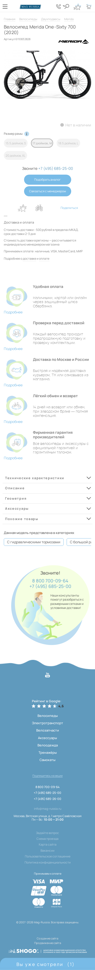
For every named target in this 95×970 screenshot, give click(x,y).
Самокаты (47, 760)
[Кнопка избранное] (77, 6)
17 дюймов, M (42, 143)
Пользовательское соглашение (47, 856)
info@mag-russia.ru (47, 809)
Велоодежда (47, 745)
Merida (69, 19)
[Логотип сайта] (30, 7)
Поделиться (69, 208)
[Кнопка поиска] (66, 6)
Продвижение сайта (47, 943)
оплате (44, 258)
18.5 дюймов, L (68, 143)
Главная (9, 19)
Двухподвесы (50, 19)
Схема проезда (47, 839)
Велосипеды (28, 19)
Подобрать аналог (47, 179)
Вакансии (47, 850)
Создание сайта (47, 938)
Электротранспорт (47, 723)
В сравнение (39, 208)
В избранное (22, 208)
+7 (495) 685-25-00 (50, 586)
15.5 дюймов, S (16, 143)
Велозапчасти (47, 730)
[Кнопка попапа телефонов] (58, 6)
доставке (29, 258)
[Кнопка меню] (5, 6)
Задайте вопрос (47, 833)
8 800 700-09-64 (50, 581)
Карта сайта (47, 844)
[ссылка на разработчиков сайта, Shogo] (47, 949)
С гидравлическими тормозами (33, 542)
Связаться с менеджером (47, 191)
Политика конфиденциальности (48, 862)
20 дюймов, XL (15, 155)
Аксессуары (47, 738)
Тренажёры (48, 752)
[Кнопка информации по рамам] (26, 133)
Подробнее (13, 312)
